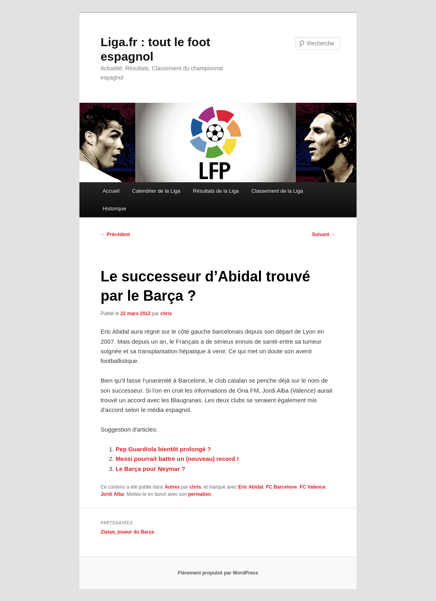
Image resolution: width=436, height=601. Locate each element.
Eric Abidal (250, 487)
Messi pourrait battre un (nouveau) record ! (177, 458)
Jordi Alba (112, 494)
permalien (199, 494)
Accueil (111, 191)
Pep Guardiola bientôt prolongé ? (163, 449)
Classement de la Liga (277, 191)
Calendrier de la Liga (156, 191)
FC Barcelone (281, 487)
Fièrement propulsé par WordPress (218, 573)
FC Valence (312, 487)
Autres (172, 487)
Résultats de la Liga (216, 191)
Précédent (115, 234)
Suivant (324, 234)
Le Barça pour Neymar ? (150, 468)
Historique (114, 209)
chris (166, 313)
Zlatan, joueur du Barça (127, 532)
